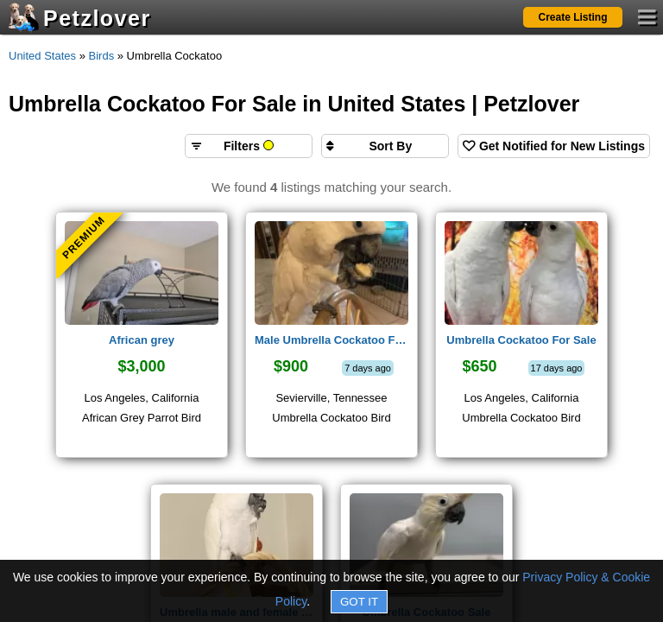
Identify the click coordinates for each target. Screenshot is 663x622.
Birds (102, 55)
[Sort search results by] (385, 146)
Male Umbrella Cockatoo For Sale (331, 339)
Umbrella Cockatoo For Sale (521, 339)
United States (42, 55)
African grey (141, 339)
